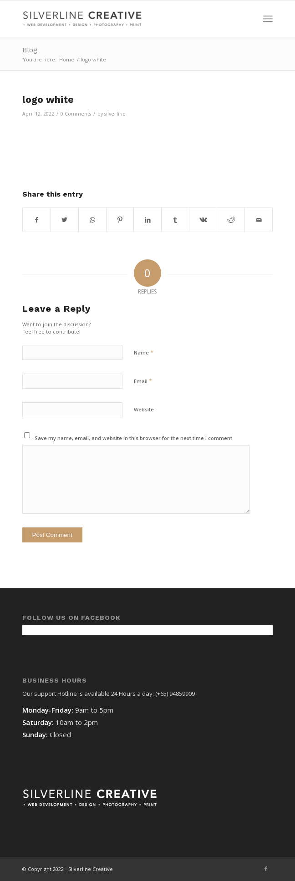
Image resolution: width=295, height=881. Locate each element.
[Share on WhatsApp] (92, 220)
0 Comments (76, 114)
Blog (29, 50)
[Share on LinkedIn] (147, 220)
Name (143, 352)
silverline (115, 114)
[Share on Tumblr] (175, 220)
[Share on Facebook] (37, 220)
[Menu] (268, 19)
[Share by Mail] (258, 220)
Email (143, 381)
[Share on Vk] (203, 220)
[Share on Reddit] (230, 220)
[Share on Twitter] (64, 220)
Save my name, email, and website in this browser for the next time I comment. (134, 438)
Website (144, 409)
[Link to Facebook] (266, 869)
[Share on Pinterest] (120, 220)
